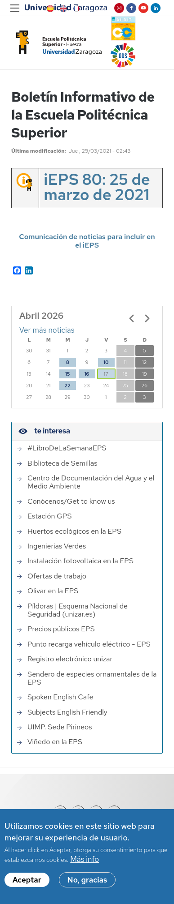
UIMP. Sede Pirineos (59, 727)
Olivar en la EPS (52, 591)
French (75, 8)
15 (67, 374)
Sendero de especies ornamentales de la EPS (91, 678)
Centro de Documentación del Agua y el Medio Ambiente (90, 482)
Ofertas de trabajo (56, 576)
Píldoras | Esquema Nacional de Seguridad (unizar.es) (77, 610)
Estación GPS (49, 516)
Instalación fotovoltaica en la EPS (80, 561)
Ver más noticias (47, 330)
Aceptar (27, 880)
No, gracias (87, 880)
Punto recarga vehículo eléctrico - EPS (89, 644)
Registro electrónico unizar (69, 659)
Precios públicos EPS (61, 629)
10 (105, 362)
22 (68, 385)
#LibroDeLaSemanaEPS (66, 448)
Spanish (49, 8)
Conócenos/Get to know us (71, 501)
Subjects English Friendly (67, 712)
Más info (84, 859)
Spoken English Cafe (60, 697)
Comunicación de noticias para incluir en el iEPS (87, 241)
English (62, 8)
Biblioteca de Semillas (62, 463)
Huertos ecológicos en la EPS (74, 531)
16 (87, 374)
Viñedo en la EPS (54, 742)
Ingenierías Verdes (56, 546)
